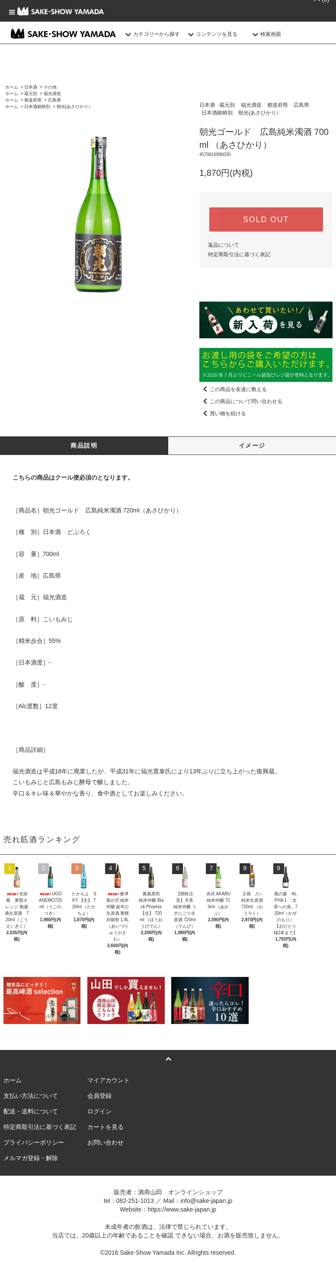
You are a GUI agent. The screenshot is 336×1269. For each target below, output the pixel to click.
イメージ (252, 445)
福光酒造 (52, 93)
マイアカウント (108, 1080)
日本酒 (30, 87)
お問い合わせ (105, 1142)
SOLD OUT (266, 219)
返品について (223, 245)
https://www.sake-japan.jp (181, 1209)
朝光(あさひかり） (75, 106)
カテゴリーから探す (151, 34)
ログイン (99, 1111)
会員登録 (99, 1095)
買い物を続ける (222, 413)
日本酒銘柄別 (37, 106)
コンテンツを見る (211, 34)
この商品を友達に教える (233, 389)
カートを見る (105, 1126)
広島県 (54, 100)
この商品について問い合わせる (240, 401)
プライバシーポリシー (33, 1142)
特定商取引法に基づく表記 (239, 254)
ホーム (11, 87)
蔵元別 (30, 93)
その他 (50, 87)
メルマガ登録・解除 (30, 1158)
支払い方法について (30, 1095)
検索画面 (265, 34)
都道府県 (33, 100)
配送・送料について (30, 1111)
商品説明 (83, 445)
